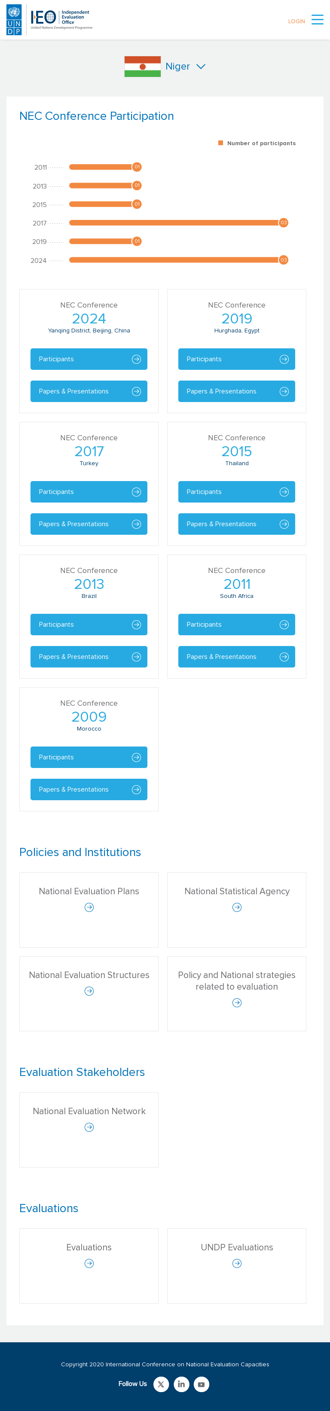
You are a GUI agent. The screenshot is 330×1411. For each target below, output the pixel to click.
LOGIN (296, 21)
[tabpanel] (165, 465)
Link (161, 1384)
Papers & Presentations (74, 391)
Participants (56, 359)
